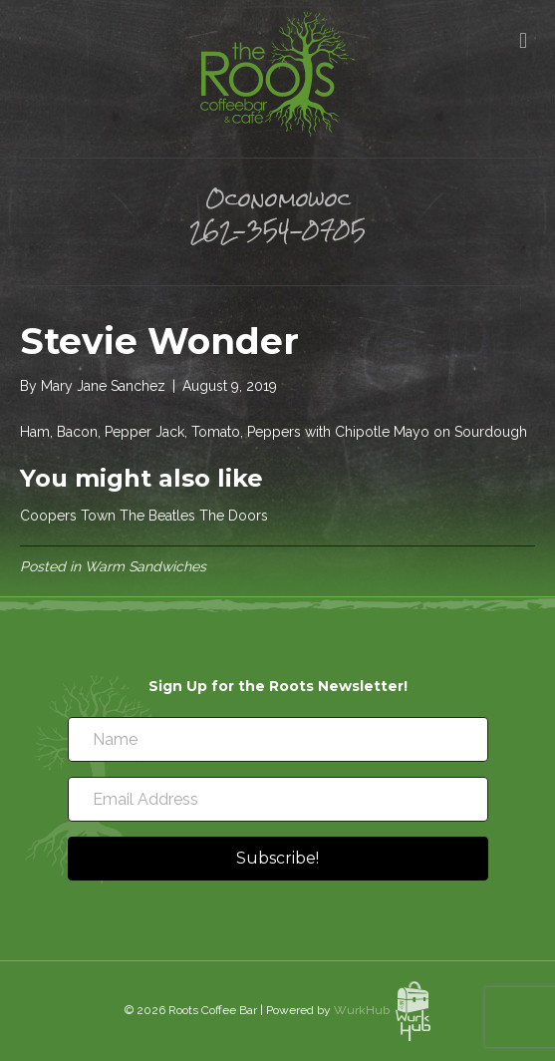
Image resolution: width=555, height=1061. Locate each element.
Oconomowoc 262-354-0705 (277, 214)
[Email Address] (278, 799)
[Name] (278, 739)
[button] (278, 859)
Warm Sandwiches (145, 566)
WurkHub (382, 1010)
